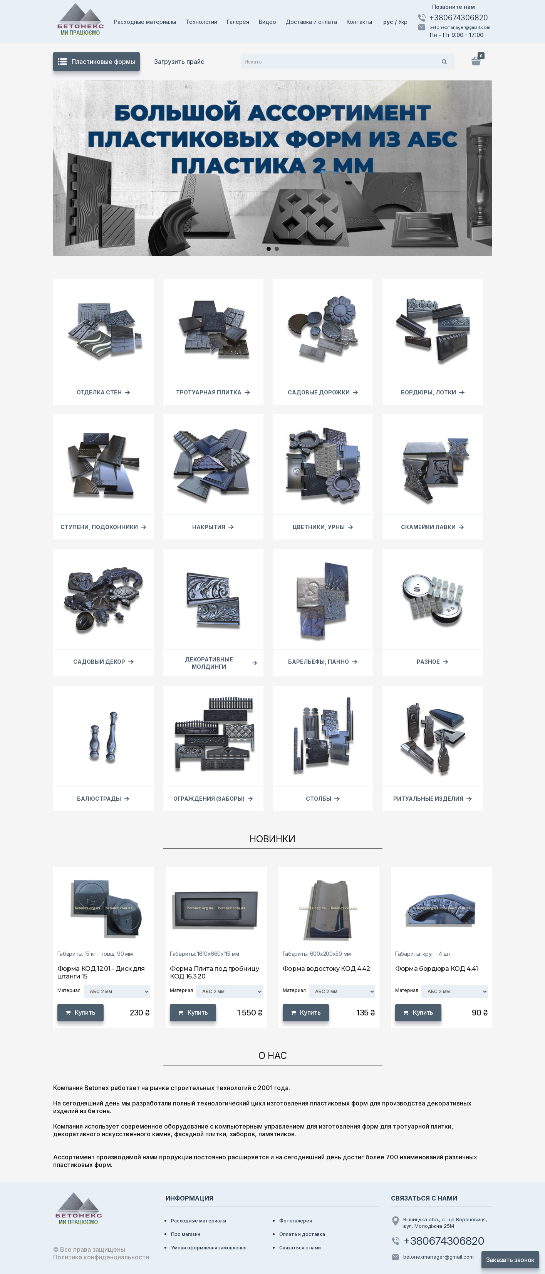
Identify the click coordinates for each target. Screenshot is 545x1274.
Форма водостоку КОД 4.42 (326, 968)
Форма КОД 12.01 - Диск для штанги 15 (101, 972)
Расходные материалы (145, 21)
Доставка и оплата (311, 21)
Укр (402, 21)
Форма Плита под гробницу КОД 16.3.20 (214, 972)
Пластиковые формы (96, 61)
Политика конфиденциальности (101, 1257)
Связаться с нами (300, 1248)
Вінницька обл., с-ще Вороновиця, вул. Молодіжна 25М (439, 1222)
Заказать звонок (510, 1260)
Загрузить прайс (179, 61)
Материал (68, 990)
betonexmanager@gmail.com (453, 27)
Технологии (201, 21)
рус (389, 21)
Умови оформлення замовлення (209, 1248)
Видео (267, 21)
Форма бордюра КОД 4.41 (436, 968)
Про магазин (185, 1234)
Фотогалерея (295, 1221)
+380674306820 (452, 17)
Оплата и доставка (302, 1234)
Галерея (238, 21)
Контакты (359, 21)
